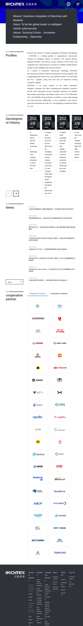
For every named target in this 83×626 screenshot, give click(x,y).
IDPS (30, 539)
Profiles (63, 502)
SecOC (30, 545)
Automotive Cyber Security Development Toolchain (31, 593)
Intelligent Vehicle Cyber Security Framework (31, 531)
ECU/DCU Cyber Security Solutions (39, 524)
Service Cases (55, 506)
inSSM (30, 551)
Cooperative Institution (62, 302)
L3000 (30, 523)
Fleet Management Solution (40, 542)
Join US (72, 495)
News (55, 495)
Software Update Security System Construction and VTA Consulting (48, 533)
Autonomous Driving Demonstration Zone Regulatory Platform (31, 577)
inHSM (30, 542)
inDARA (30, 607)
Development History (64, 507)
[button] (16, 193)
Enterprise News (55, 500)
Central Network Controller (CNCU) (31, 510)
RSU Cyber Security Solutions (39, 533)
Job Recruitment (71, 507)
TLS (29, 548)
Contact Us (63, 516)
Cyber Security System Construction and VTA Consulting (48, 515)
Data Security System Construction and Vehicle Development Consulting (48, 554)
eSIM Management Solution (40, 514)
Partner (63, 512)
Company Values (72, 500)
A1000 (30, 516)
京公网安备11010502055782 (56, 620)
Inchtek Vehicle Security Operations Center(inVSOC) (31, 561)
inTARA (30, 604)
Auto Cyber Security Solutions (39, 505)
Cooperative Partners (38, 302)
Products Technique (55, 512)
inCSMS (30, 601)
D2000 (30, 520)
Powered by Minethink (71, 621)
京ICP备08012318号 (44, 621)
